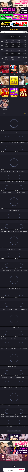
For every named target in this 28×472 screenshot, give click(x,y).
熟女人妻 (6, 42)
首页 (8, 430)
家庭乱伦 (12, 53)
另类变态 (24, 46)
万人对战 (18, 36)
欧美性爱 (24, 44)
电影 (2, 45)
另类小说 (12, 55)
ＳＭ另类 (24, 42)
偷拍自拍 (12, 44)
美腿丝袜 (6, 50)
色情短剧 (12, 59)
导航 (2, 58)
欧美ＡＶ (18, 40)
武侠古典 (24, 53)
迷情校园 (6, 55)
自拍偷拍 (12, 40)
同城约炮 (6, 57)
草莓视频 (18, 57)
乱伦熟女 (18, 46)
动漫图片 (24, 48)
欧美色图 (18, 48)
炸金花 (13, 37)
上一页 (12, 430)
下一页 (16, 430)
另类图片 (24, 50)
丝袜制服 (12, 42)
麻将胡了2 (7, 37)
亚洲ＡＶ (6, 40)
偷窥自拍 (6, 48)
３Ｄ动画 (24, 40)
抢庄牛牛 (24, 37)
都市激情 (6, 53)
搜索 (25, 32)
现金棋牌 (18, 37)
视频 (2, 41)
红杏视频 (6, 59)
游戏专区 (24, 36)
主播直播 (18, 42)
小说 (2, 54)
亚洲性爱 (6, 44)
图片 (2, 49)
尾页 (19, 430)
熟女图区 (18, 50)
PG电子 (7, 36)
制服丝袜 (6, 46)
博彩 (2, 36)
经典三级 (12, 46)
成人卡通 (18, 44)
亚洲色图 (12, 48)
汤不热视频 (25, 57)
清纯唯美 (12, 50)
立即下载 (21, 469)
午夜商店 (12, 57)
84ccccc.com (14, 29)
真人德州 (12, 36)
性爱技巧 (24, 55)
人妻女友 (18, 53)
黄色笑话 (18, 55)
